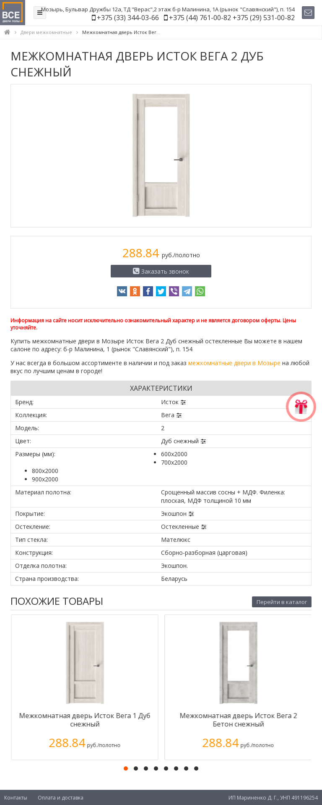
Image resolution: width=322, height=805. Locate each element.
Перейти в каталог (282, 602)
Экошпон (174, 514)
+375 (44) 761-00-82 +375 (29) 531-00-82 (232, 17)
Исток (170, 402)
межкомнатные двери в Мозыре (234, 363)
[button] (126, 768)
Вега (167, 415)
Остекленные (180, 527)
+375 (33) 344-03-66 (128, 17)
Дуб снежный (180, 441)
